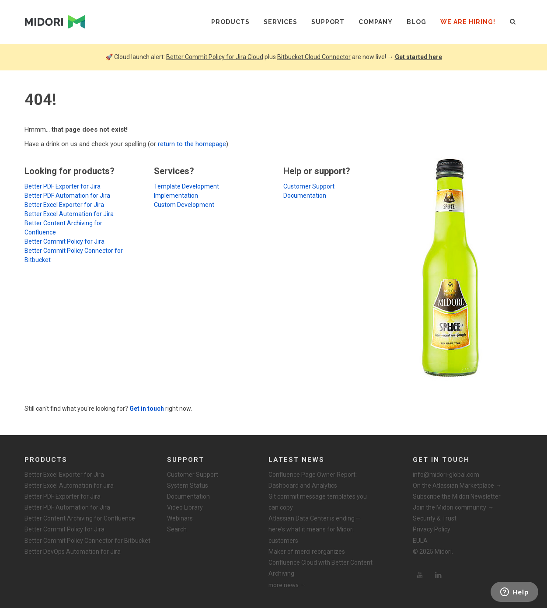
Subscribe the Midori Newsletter (457, 496)
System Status (187, 485)
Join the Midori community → (453, 507)
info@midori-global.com (446, 474)
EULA (420, 540)
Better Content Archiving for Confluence (79, 518)
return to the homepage (192, 144)
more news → (287, 584)
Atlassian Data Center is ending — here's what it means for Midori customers (314, 529)
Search (177, 529)
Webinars (180, 518)
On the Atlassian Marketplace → (457, 485)
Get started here (418, 56)
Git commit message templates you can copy (317, 502)
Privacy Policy (431, 529)
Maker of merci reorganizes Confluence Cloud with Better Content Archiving (320, 562)
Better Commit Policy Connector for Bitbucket (87, 540)
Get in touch (146, 408)
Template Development (186, 186)
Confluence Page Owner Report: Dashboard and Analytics (312, 480)
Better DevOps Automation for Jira (72, 551)
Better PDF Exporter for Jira (62, 186)
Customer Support (308, 186)
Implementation (176, 195)
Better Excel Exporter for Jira (64, 204)
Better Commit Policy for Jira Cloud (214, 56)
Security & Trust (434, 518)
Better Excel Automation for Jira (69, 213)
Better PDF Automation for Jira (67, 195)
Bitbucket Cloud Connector (314, 56)
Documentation (304, 195)
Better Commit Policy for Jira (64, 241)
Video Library (185, 507)
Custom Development (184, 204)
